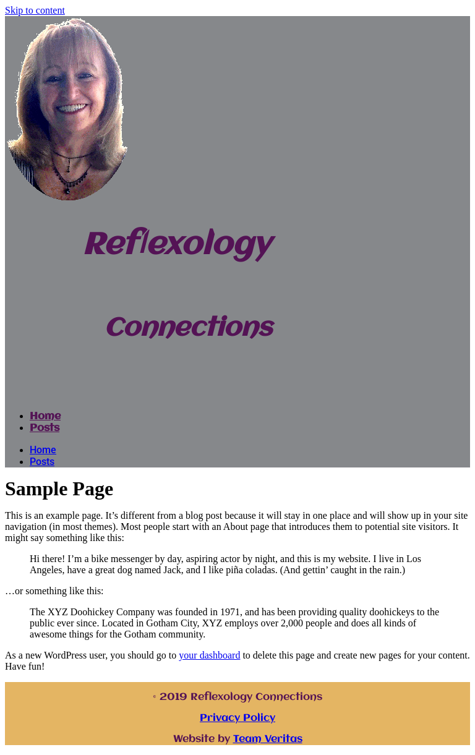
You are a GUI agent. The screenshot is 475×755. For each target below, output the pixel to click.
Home (45, 416)
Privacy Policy (237, 718)
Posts (44, 428)
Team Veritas (267, 739)
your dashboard (209, 655)
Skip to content (35, 10)
